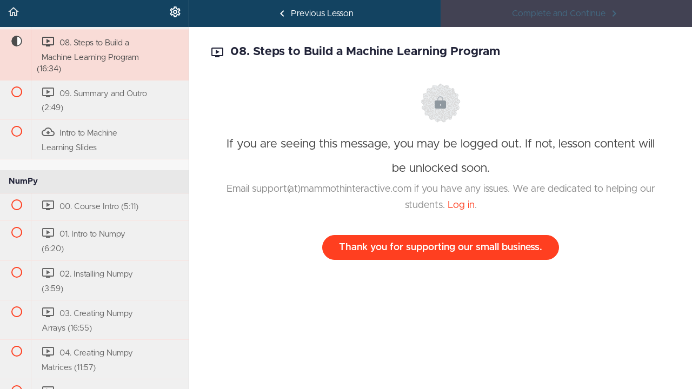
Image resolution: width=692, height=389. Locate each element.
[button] (13, 13)
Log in (461, 205)
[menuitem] (175, 13)
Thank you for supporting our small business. (440, 247)
